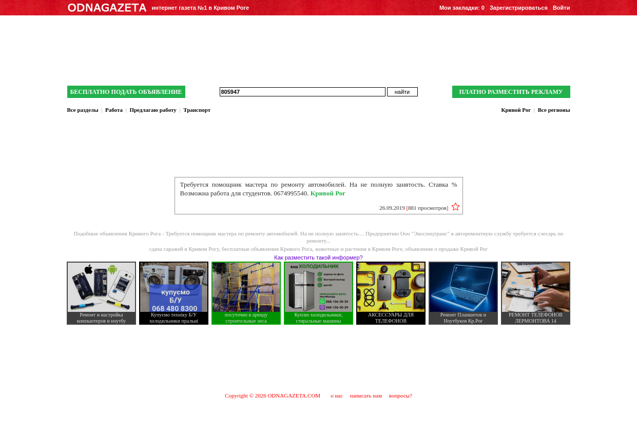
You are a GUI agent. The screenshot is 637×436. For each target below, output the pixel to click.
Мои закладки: (462, 8)
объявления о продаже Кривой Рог (447, 249)
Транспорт (196, 110)
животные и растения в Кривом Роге (358, 249)
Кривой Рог (516, 110)
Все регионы (554, 110)
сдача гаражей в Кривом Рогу (184, 249)
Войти (561, 8)
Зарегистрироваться (519, 8)
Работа (114, 110)
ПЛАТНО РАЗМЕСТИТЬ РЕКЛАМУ (511, 91)
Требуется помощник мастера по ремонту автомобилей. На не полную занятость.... (265, 233)
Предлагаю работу (152, 110)
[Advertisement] (319, 358)
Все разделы (83, 110)
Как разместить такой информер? (318, 257)
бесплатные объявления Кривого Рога (267, 249)
